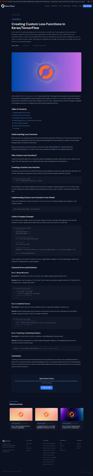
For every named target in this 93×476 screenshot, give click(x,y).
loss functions (34, 96)
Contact (79, 448)
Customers (62, 450)
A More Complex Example (20, 123)
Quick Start (29, 443)
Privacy (88, 472)
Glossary (62, 445)
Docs (60, 6)
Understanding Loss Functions (21, 112)
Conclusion (16, 128)
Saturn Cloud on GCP (48, 462)
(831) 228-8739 (6, 451)
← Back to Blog (15, 15)
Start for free (87, 6)
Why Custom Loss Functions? (21, 115)
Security (79, 445)
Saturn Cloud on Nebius (49, 445)
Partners (47, 6)
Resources (54, 6)
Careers (79, 443)
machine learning (25, 96)
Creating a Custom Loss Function (22, 118)
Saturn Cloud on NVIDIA (49, 452)
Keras (51, 98)
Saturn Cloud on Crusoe (49, 448)
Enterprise (74, 6)
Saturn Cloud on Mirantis (49, 443)
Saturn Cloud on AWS (48, 455)
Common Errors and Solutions (21, 126)
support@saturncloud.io (8, 450)
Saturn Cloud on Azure (49, 459)
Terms (84, 472)
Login (80, 6)
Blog (61, 443)
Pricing (28, 450)
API (27, 445)
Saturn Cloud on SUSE (48, 450)
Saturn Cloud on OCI (48, 464)
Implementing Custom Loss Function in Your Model (27, 120)
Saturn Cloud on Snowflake (50, 457)
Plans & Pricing (67, 6)
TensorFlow (59, 98)
